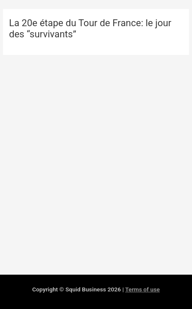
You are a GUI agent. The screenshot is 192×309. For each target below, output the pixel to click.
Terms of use (142, 289)
